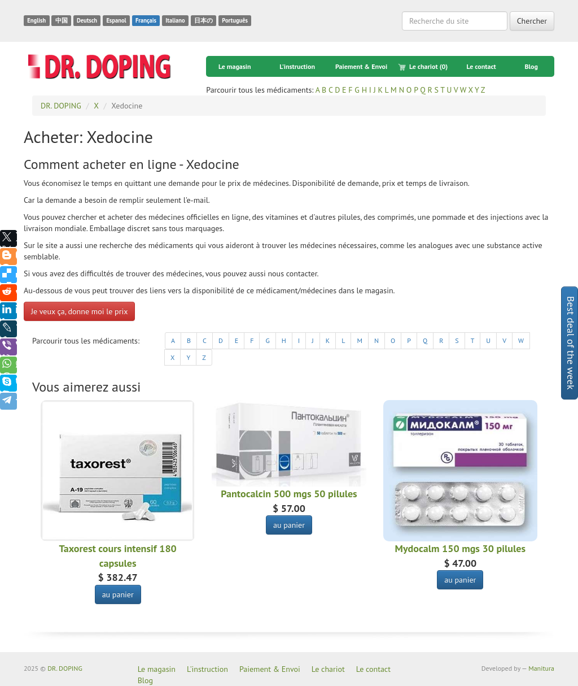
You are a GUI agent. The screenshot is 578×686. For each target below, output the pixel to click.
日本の (203, 20)
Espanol (116, 20)
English (36, 20)
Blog (531, 66)
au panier (118, 594)
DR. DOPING (64, 668)
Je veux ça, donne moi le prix (79, 311)
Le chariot (423, 66)
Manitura (541, 668)
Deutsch (87, 20)
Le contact (481, 66)
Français (145, 20)
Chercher (532, 21)
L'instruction (297, 66)
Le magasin (234, 66)
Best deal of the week (570, 343)
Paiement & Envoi (361, 66)
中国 (61, 20)
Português (235, 20)
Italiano (175, 20)
